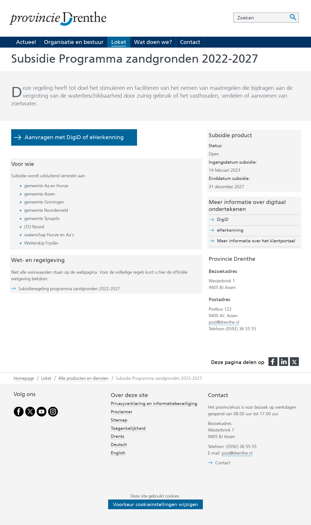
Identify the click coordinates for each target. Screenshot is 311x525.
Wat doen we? (153, 42)
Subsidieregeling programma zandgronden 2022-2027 (69, 289)
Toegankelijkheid (128, 428)
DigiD (222, 219)
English (118, 453)
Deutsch (119, 444)
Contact (190, 42)
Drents (117, 436)
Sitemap (119, 420)
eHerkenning (230, 230)
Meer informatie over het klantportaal (256, 241)
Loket (118, 42)
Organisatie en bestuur (74, 42)
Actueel (26, 42)
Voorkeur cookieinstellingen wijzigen (155, 504)
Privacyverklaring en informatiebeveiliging (154, 403)
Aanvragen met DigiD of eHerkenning (74, 137)
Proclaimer (121, 412)
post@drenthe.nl (224, 322)
